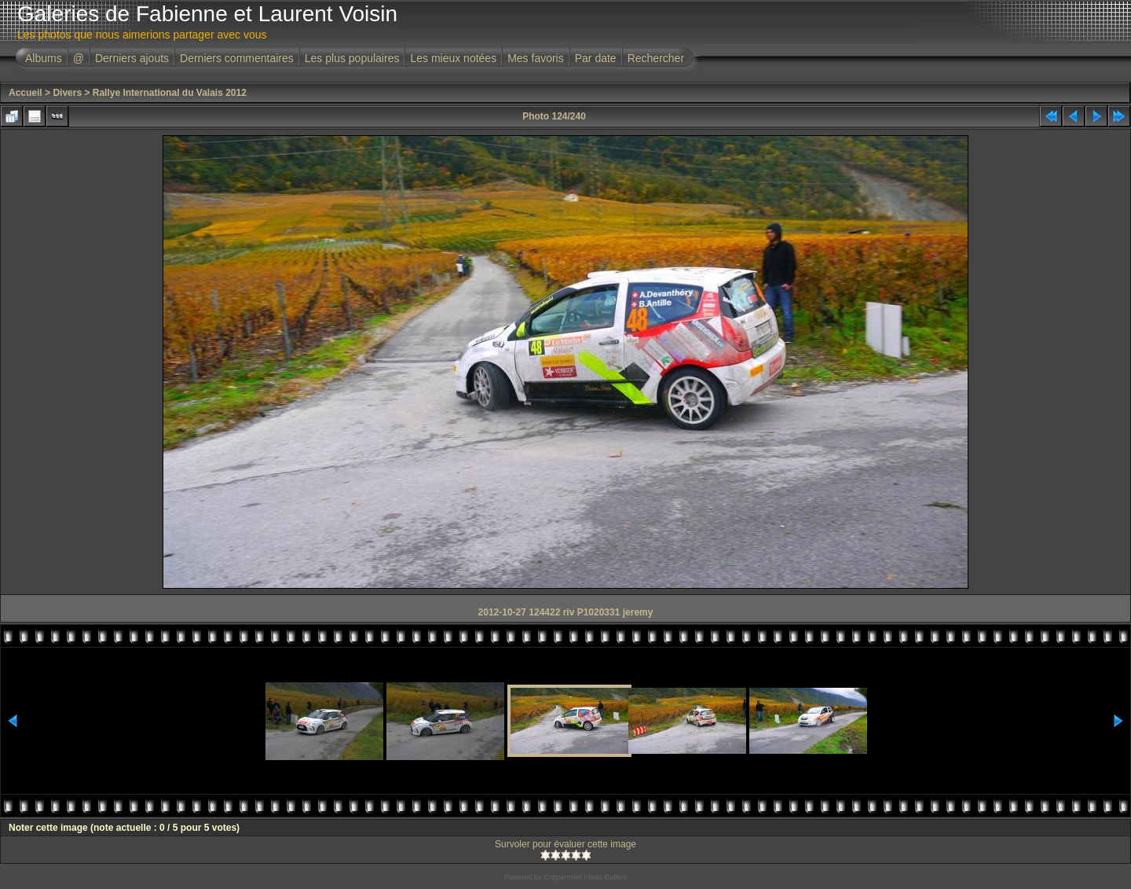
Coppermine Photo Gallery (585, 877)
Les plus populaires (352, 58)
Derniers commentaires (237, 58)
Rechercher (656, 58)
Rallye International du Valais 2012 (170, 92)
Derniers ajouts (132, 58)
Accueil (25, 92)
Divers (67, 92)
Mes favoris (535, 58)
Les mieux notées (453, 58)
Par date (596, 58)
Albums (43, 58)
